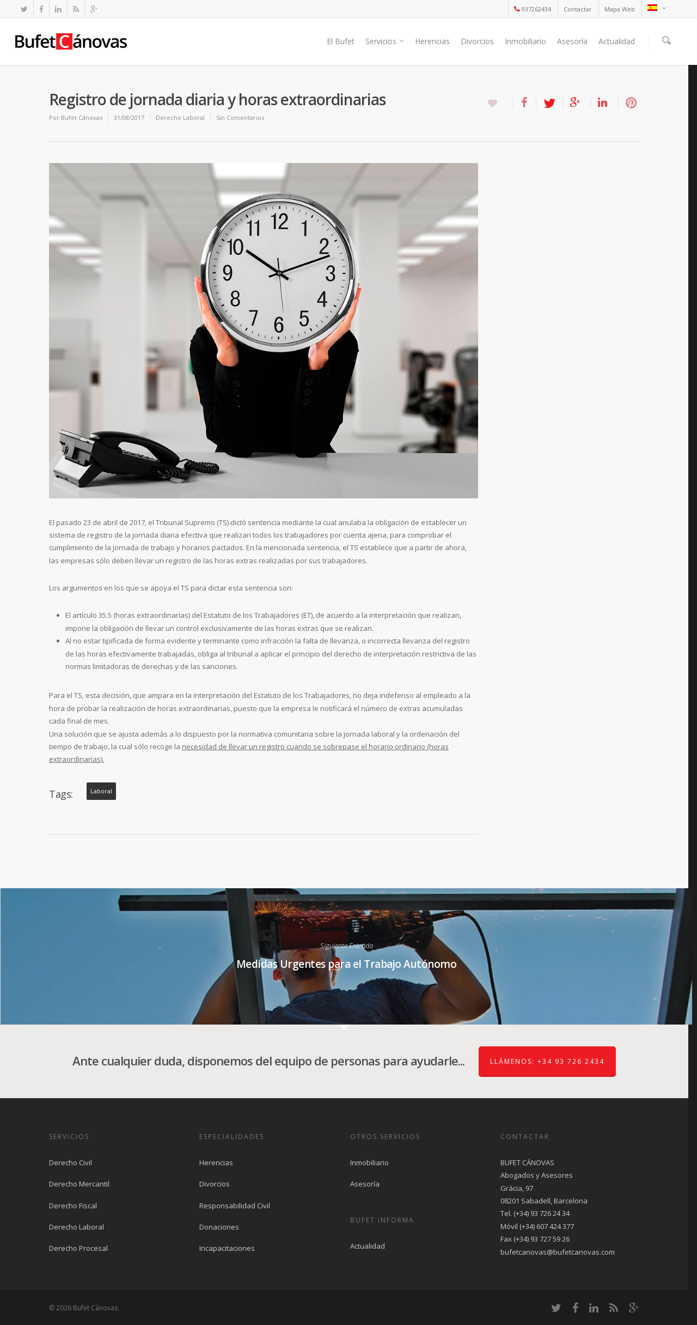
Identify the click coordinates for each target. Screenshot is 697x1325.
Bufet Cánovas (81, 117)
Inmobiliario (525, 41)
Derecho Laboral (180, 117)
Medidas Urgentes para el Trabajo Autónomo (346, 956)
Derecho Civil (70, 1162)
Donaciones (219, 1227)
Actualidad (616, 41)
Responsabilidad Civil (234, 1205)
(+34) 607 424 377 (546, 1226)
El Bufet (340, 41)
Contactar (578, 9)
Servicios (385, 41)
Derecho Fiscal (73, 1205)
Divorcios (477, 41)
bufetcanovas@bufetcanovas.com (557, 1252)
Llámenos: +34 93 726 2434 (547, 1061)
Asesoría (572, 41)
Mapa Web (619, 9)
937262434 (532, 9)
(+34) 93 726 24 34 (541, 1213)
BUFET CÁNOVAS (527, 1162)
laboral (101, 791)
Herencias (432, 41)
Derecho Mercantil (79, 1184)
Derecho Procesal (78, 1248)
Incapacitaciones (227, 1248)
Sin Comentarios (240, 117)
